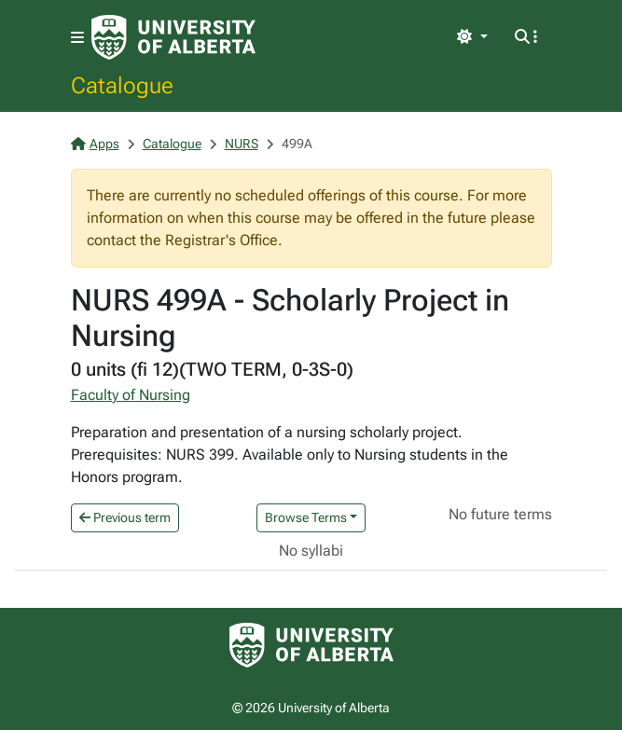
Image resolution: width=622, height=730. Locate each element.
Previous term (125, 517)
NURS (241, 143)
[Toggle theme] (472, 37)
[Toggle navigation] (77, 38)
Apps (95, 143)
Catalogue (122, 85)
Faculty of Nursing (130, 395)
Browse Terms (306, 517)
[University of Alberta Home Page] (173, 37)
